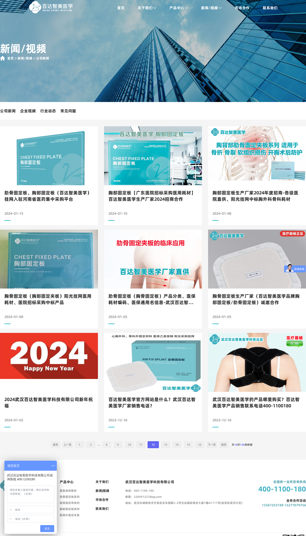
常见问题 (68, 111)
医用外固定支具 (70, 515)
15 (188, 444)
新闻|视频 (102, 490)
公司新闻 (8, 111)
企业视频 (28, 111)
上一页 (67, 444)
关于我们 (147, 7)
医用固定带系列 (70, 503)
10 (129, 444)
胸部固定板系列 (70, 509)
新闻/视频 (211, 7)
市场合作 (242, 7)
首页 (121, 7)
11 (140, 444)
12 (153, 444)
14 (177, 444)
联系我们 (270, 7)
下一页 (212, 444)
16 (199, 444)
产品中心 (178, 7)
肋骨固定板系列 (70, 497)
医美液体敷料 (68, 491)
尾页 (223, 444)
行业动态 (48, 111)
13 (165, 444)
